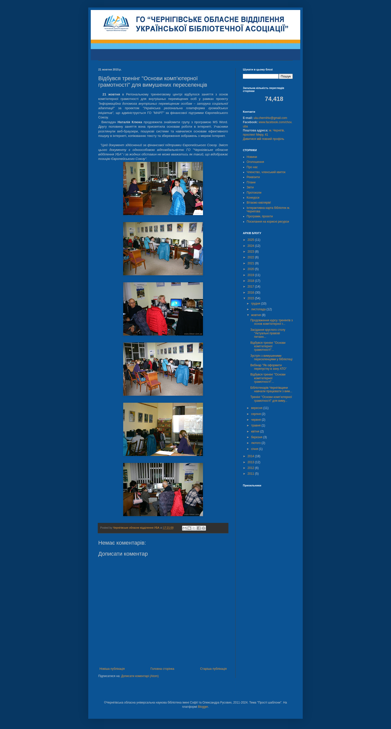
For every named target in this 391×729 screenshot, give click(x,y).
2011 (251, 473)
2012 (251, 468)
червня (256, 419)
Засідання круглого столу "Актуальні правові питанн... (267, 333)
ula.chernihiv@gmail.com (270, 118)
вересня (257, 408)
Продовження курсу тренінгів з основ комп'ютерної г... (271, 322)
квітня (255, 431)
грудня (256, 303)
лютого (256, 443)
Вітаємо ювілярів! (259, 202)
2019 (251, 275)
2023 (251, 251)
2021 (251, 263)
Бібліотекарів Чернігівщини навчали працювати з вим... (271, 389)
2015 (251, 298)
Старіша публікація (213, 669)
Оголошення (255, 162)
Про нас (252, 167)
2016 (251, 292)
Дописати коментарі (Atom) (140, 676)
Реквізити (253, 177)
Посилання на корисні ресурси (268, 221)
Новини (252, 157)
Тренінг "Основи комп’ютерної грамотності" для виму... (271, 398)
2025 (251, 240)
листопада (259, 309)
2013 (251, 462)
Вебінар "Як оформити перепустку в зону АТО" (268, 367)
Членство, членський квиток (266, 172)
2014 (251, 456)
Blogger (203, 707)
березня (257, 437)
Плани (251, 182)
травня (256, 425)
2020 (251, 269)
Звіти (250, 187)
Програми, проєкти (260, 216)
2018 (251, 281)
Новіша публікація (112, 669)
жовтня (256, 315)
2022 (251, 257)
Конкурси (253, 197)
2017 (251, 286)
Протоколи (254, 192)
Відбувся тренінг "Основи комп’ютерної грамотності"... (268, 346)
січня (255, 449)
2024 (251, 246)
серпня (256, 414)
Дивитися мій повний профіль (263, 139)
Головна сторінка (162, 669)
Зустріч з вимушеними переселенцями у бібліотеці (271, 357)
